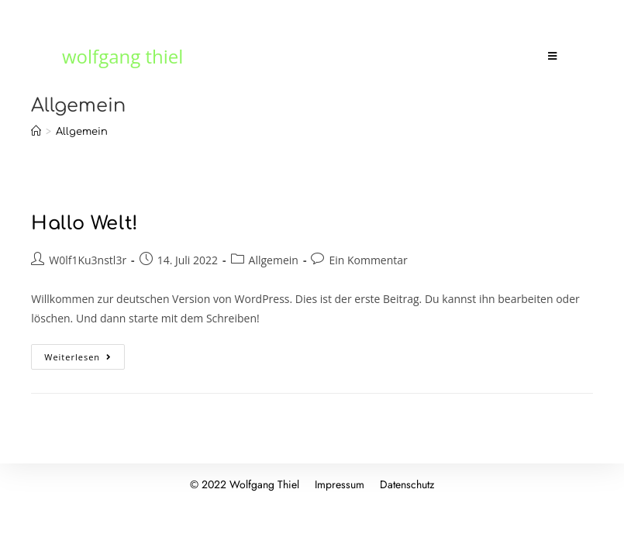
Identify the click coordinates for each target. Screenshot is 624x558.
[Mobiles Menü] (555, 56)
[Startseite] (36, 131)
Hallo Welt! (85, 223)
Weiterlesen (84, 353)
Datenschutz (407, 484)
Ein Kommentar (368, 260)
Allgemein (273, 260)
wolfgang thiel (122, 56)
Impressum (339, 484)
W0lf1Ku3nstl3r (87, 260)
